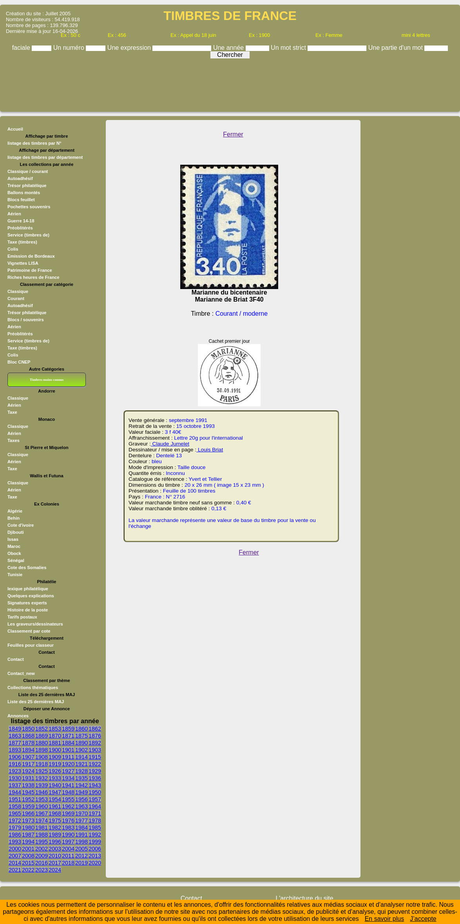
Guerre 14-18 (20, 220)
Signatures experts (27, 602)
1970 (81, 813)
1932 (41, 778)
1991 (81, 834)
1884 (68, 743)
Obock (14, 553)
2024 (55, 870)
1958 (15, 806)
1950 (95, 792)
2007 (15, 856)
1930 (15, 778)
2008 (28, 856)
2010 (55, 856)
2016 (41, 863)
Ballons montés (23, 192)
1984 (81, 827)
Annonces (18, 715)
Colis (12, 249)
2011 (68, 856)
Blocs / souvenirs (25, 319)
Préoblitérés (20, 228)
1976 (68, 820)
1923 (15, 771)
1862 (95, 729)
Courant (15, 298)
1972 (15, 820)
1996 (55, 842)
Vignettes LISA (22, 263)
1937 (15, 785)
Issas (12, 539)
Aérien (14, 213)
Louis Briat (209, 450)
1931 (28, 778)
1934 (68, 778)
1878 (28, 743)
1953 (41, 799)
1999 (95, 842)
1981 (41, 827)
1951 (15, 799)
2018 (68, 863)
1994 (28, 842)
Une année (229, 47)
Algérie (14, 511)
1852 (41, 729)
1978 (95, 820)
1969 (68, 813)
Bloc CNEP (18, 362)
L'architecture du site (304, 898)
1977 (81, 820)
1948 (68, 792)
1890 (81, 743)
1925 (41, 771)
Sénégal (15, 560)
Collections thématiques (32, 687)
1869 (41, 736)
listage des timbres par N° (34, 143)
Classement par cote (28, 631)
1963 (81, 806)
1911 (68, 757)
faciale (22, 47)
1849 (15, 729)
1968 (55, 813)
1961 (55, 806)
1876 (95, 736)
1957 (95, 799)
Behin (13, 518)
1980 (28, 827)
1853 (55, 729)
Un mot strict (289, 47)
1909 (55, 757)
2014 (15, 863)
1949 (81, 792)
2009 (41, 856)
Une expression (130, 47)
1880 (41, 743)
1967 (41, 813)
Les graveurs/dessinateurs (35, 624)
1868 (28, 736)
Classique (17, 291)
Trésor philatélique (26, 185)
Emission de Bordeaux (31, 256)
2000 (15, 849)
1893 (15, 750)
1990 (68, 834)
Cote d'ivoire (20, 525)
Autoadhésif (20, 178)
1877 (15, 743)
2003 (55, 849)
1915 (95, 757)
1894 (28, 750)
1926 (55, 771)
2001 (28, 849)
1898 (41, 750)
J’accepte (423, 918)
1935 (81, 778)
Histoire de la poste (27, 610)
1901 (68, 750)
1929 (95, 771)
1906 (15, 757)
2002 (41, 849)
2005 (81, 849)
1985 (95, 827)
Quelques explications (30, 595)
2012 (81, 856)
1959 (28, 806)
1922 (95, 764)
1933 (55, 778)
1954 (55, 799)
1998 (81, 842)
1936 (95, 778)
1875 (81, 736)
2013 (95, 856)
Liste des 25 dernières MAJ (35, 701)
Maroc (13, 546)
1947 (55, 792)
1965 (15, 813)
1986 (15, 834)
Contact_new (21, 673)
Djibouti (15, 532)
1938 (28, 785)
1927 (68, 771)
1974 (41, 820)
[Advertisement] (230, 83)
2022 (28, 870)
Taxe (12, 412)
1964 (95, 806)
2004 (68, 849)
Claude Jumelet (170, 444)
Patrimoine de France (29, 270)
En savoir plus (384, 918)
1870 (55, 736)
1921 (81, 764)
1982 (55, 827)
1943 (95, 785)
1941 (68, 785)
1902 (81, 750)
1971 (95, 813)
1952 (28, 799)
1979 (15, 827)
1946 (41, 792)
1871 (68, 736)
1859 (68, 729)
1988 (41, 834)
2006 (95, 849)
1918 (41, 764)
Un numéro (69, 47)
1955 (68, 799)
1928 (81, 771)
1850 (28, 729)
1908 (41, 757)
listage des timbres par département (45, 157)
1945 (28, 792)
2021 (15, 870)
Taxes (13, 440)
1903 (95, 750)
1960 (41, 806)
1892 (95, 743)
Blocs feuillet (21, 199)
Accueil (15, 129)
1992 (95, 834)
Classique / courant (27, 171)
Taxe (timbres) (22, 242)
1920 (68, 764)
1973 (28, 820)
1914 (81, 757)
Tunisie (14, 574)
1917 (28, 764)
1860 (81, 729)
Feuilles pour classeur (30, 645)
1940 (55, 785)
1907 (28, 757)
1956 (81, 799)
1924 (28, 771)
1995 (41, 842)
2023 (41, 870)
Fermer (233, 134)
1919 (55, 764)
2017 (55, 863)
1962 (68, 806)
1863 (15, 736)
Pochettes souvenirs (28, 206)
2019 (81, 863)
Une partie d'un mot (396, 47)
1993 (15, 842)
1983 (68, 827)
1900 (55, 750)
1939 (41, 785)
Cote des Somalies (26, 567)
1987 (28, 834)
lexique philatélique (27, 588)
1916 (15, 764)
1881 (55, 743)
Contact (15, 659)
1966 (28, 813)
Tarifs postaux (22, 617)
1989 (55, 834)
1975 (55, 820)
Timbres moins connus (46, 380)
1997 (68, 842)
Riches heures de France (33, 277)
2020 (95, 863)
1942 (81, 785)
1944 (15, 792)
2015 (28, 863)
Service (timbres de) (28, 235)
